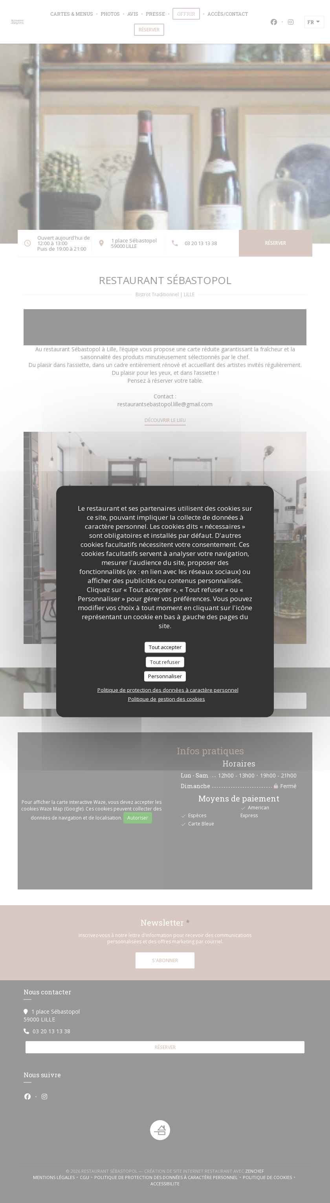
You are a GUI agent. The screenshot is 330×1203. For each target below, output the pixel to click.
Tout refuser (165, 661)
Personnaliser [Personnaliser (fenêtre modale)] (165, 676)
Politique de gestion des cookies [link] (166, 698)
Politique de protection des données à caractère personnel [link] (167, 689)
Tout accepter (165, 647)
